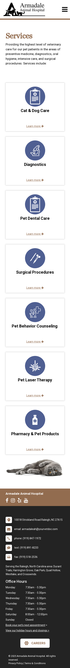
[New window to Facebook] (8, 501)
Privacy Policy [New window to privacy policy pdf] (15, 663)
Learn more (35, 126)
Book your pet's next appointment (25, 625)
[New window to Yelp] (20, 501)
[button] (35, 107)
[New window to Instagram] (14, 501)
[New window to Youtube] (27, 501)
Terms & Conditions (35, 663)
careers (35, 643)
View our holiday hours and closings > (27, 630)
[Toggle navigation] (64, 9)
